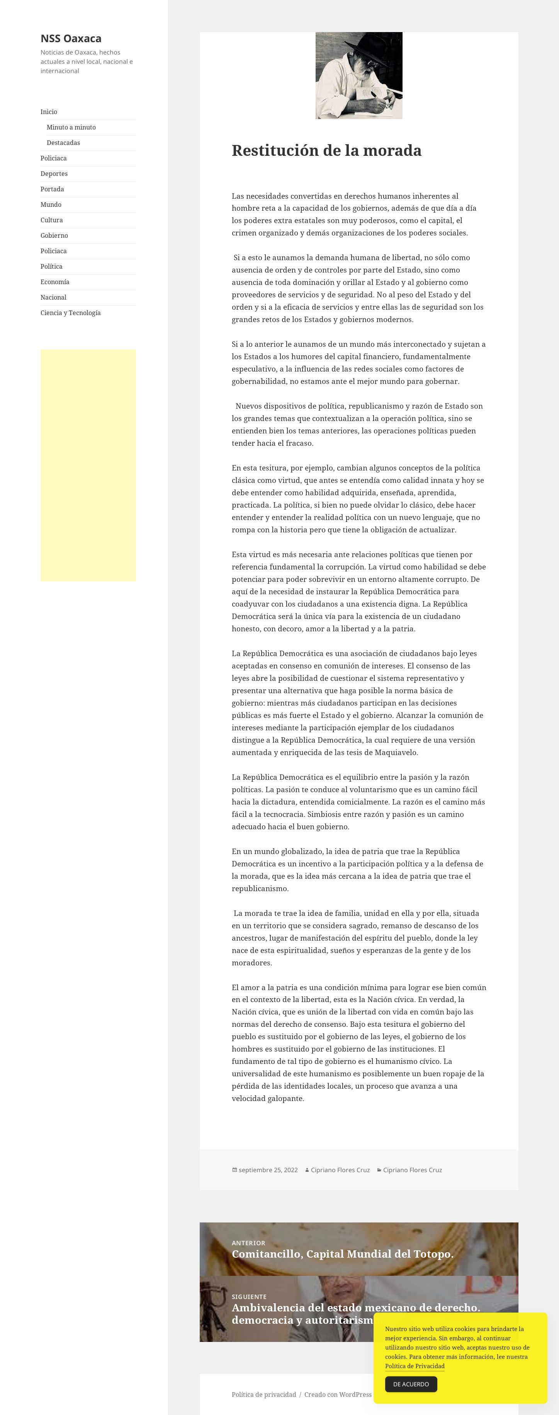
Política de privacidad (264, 1394)
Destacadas (63, 142)
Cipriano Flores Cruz (340, 1170)
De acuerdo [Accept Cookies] (411, 1394)
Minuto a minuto (71, 127)
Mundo (51, 204)
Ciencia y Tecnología (71, 313)
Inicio (49, 111)
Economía (55, 282)
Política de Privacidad (415, 1376)
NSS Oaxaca (71, 38)
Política (52, 266)
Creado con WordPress (338, 1394)
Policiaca (54, 158)
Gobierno (54, 235)
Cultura (52, 220)
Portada (52, 189)
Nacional (53, 297)
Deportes (54, 173)
